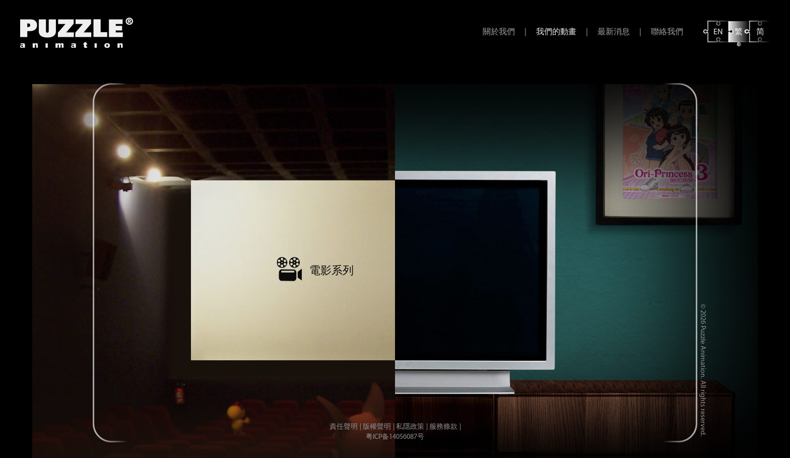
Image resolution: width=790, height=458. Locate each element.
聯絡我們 (667, 32)
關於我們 (499, 32)
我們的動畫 (556, 32)
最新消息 (614, 32)
